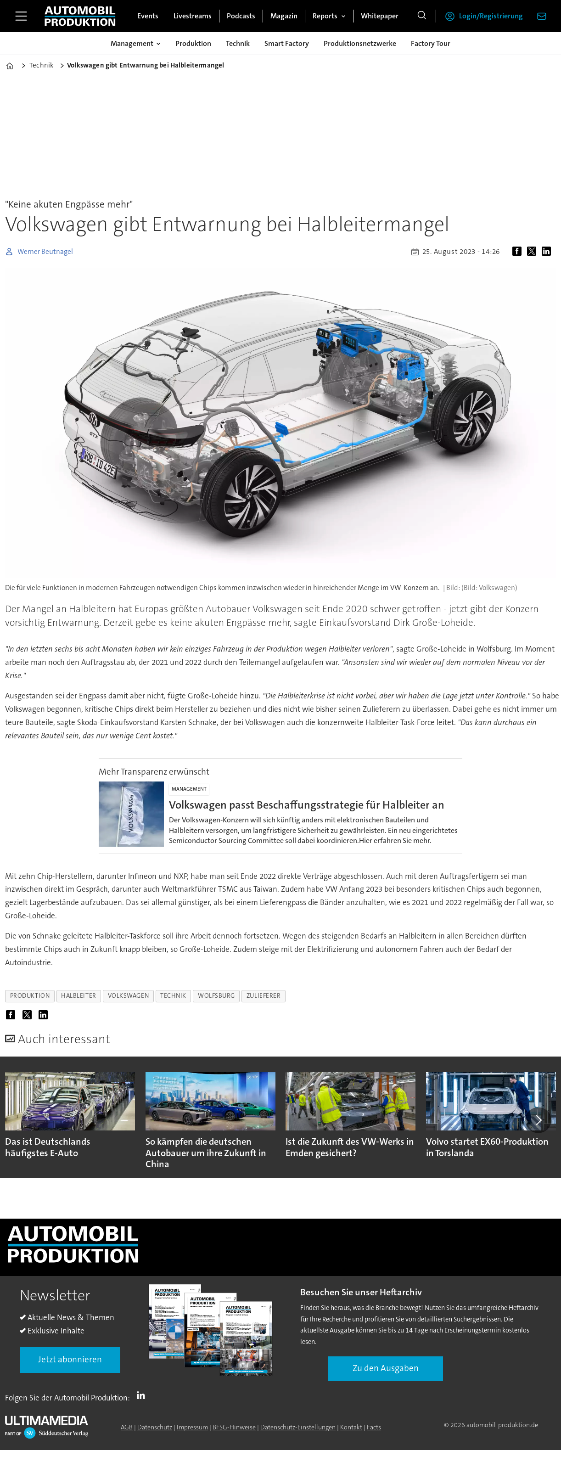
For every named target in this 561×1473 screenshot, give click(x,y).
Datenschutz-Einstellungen (298, 1427)
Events (147, 16)
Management (132, 43)
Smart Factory (286, 43)
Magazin (283, 16)
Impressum (192, 1427)
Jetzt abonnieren (70, 1359)
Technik (238, 43)
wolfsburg (216, 996)
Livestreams (193, 16)
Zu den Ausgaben (386, 1368)
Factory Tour (430, 43)
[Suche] (422, 16)
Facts (374, 1427)
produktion (30, 996)
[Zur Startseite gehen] (80, 16)
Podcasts (241, 16)
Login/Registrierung (491, 16)
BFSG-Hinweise (234, 1427)
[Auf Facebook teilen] (519, 252)
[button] (538, 1120)
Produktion (193, 43)
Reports (325, 16)
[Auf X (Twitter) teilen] (533, 252)
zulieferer (263, 996)
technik (173, 996)
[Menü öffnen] (21, 16)
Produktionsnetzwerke (360, 43)
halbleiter (78, 996)
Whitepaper (379, 16)
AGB (127, 1427)
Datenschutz (154, 1427)
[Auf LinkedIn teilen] (548, 252)
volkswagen (128, 996)
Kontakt (351, 1427)
